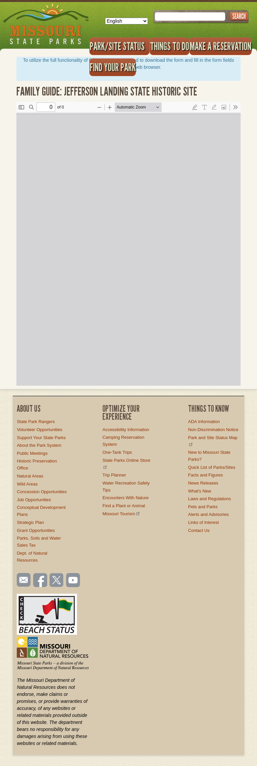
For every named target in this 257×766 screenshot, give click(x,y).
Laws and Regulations (209, 498)
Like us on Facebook (40, 580)
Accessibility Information (125, 429)
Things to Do (169, 46)
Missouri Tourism (121, 513)
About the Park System (39, 445)
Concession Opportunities (42, 491)
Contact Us (198, 530)
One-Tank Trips (117, 452)
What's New (199, 491)
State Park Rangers (36, 421)
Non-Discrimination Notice (213, 429)
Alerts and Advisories (208, 514)
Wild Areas (27, 484)
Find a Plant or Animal (123, 505)
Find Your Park (113, 67)
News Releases (203, 483)
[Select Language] (126, 21)
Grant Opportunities (36, 530)
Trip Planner (114, 474)
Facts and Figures (205, 474)
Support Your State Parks (41, 437)
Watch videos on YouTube (73, 580)
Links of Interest (203, 522)
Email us (22, 580)
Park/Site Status (119, 46)
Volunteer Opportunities (39, 429)
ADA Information (204, 421)
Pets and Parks (203, 506)
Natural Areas (30, 475)
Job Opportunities (34, 499)
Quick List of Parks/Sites (211, 467)
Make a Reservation (220, 46)
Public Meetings (32, 453)
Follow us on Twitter (56, 580)
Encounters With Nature (125, 497)
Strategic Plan (30, 522)
